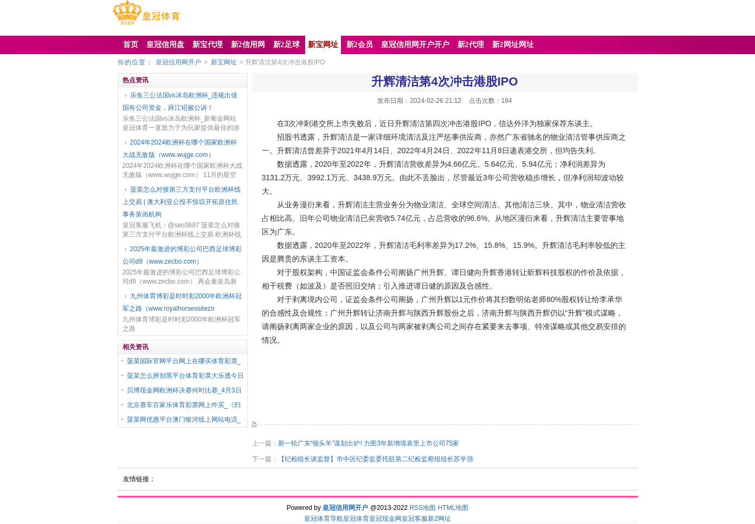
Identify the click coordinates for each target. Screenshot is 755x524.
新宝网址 (224, 62)
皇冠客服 (415, 518)
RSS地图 (423, 508)
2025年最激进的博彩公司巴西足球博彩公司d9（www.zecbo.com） (182, 255)
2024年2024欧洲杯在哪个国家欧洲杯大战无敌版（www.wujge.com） (179, 149)
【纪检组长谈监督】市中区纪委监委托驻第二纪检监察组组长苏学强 (375, 459)
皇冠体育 (356, 518)
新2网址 (439, 518)
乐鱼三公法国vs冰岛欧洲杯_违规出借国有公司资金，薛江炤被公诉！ (180, 101)
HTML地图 (453, 508)
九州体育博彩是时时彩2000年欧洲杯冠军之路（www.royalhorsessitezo (182, 302)
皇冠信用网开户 (178, 62)
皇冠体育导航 (323, 518)
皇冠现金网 (385, 518)
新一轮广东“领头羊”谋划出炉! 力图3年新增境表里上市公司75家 (369, 443)
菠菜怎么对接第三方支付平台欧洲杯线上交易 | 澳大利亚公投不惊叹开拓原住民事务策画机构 (181, 202)
